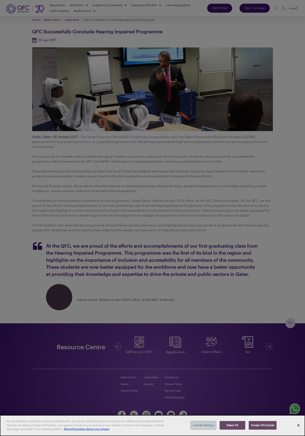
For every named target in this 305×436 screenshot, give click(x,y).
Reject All (232, 425)
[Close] (298, 425)
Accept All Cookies (262, 425)
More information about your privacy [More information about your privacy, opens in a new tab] (87, 429)
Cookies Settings (203, 425)
